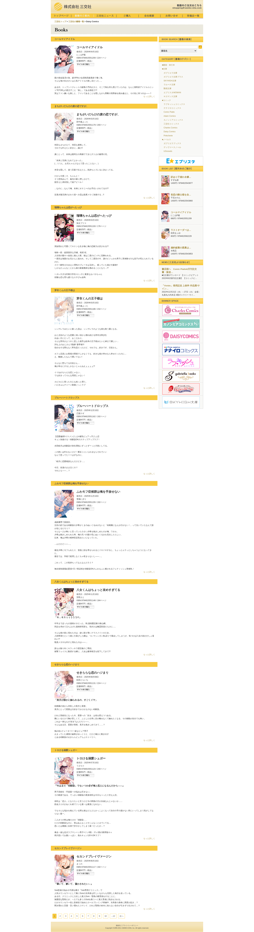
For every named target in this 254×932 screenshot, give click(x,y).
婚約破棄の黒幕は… (181, 247)
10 (105, 916)
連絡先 (118, 925)
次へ (121, 916)
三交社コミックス (171, 124)
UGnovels (168, 151)
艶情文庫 (167, 88)
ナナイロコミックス (172, 108)
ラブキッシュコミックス (174, 104)
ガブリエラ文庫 (170, 73)
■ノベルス (166, 139)
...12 (113, 916)
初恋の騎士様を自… (181, 194)
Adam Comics (170, 116)
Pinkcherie (168, 136)
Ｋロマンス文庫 (170, 96)
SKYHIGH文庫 (170, 81)
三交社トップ (60, 21)
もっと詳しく (149, 96)
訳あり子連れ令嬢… (181, 177)
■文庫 (164, 69)
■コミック (166, 100)
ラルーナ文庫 (169, 84)
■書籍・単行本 (168, 65)
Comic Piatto (169, 112)
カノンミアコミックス (173, 120)
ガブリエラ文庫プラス (173, 77)
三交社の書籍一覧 (76, 21)
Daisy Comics (169, 131)
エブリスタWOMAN (172, 92)
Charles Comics (170, 128)
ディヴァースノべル (172, 147)
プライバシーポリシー (130, 925)
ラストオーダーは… (181, 230)
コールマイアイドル (181, 212)
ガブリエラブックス (172, 143)
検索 (200, 47)
